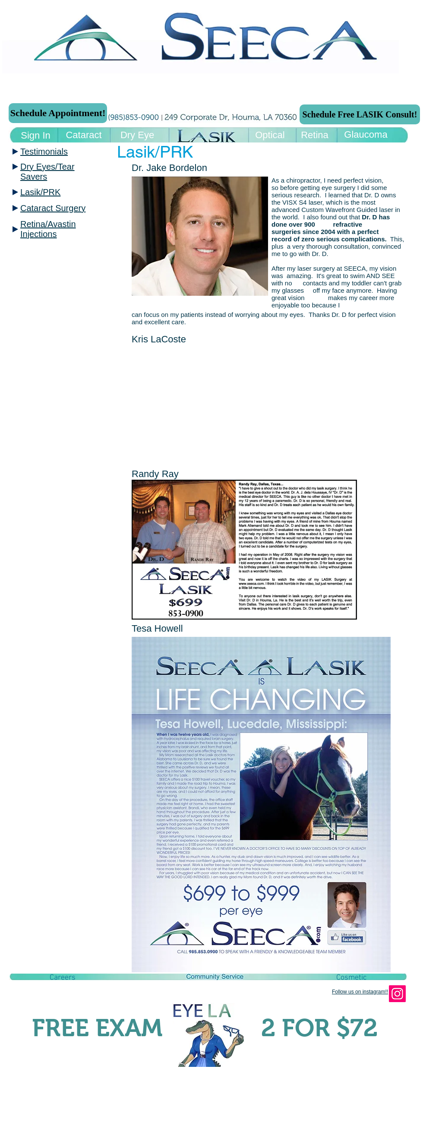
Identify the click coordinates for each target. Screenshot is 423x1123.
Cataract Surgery (52, 208)
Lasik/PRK (40, 192)
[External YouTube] (235, 405)
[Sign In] (36, 135)
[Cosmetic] (351, 977)
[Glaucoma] (366, 135)
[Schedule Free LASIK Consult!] (360, 114)
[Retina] (314, 135)
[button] (62, 977)
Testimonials (44, 151)
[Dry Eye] (137, 135)
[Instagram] (397, 993)
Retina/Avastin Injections (48, 229)
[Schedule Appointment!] (58, 113)
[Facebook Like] (66, 1006)
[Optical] (270, 135)
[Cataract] (83, 135)
